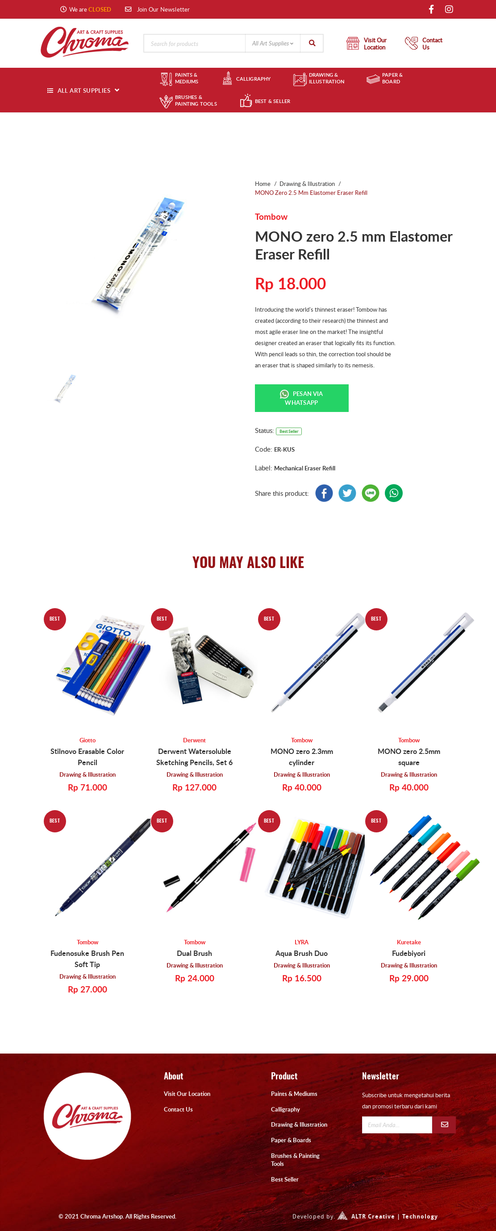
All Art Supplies (270, 43)
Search (312, 43)
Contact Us (178, 1109)
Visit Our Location (187, 1094)
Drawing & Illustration (87, 774)
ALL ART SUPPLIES (84, 90)
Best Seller (285, 1179)
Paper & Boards (291, 1140)
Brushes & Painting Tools (295, 1160)
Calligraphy (285, 1109)
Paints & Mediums (294, 1094)
